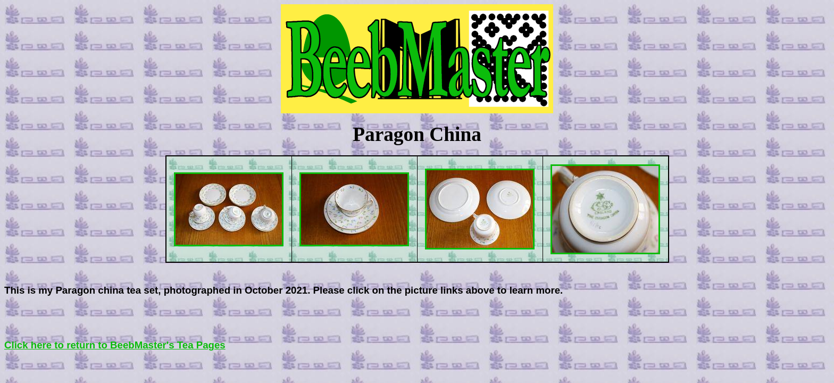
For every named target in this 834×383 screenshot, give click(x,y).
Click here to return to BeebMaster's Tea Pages (115, 345)
